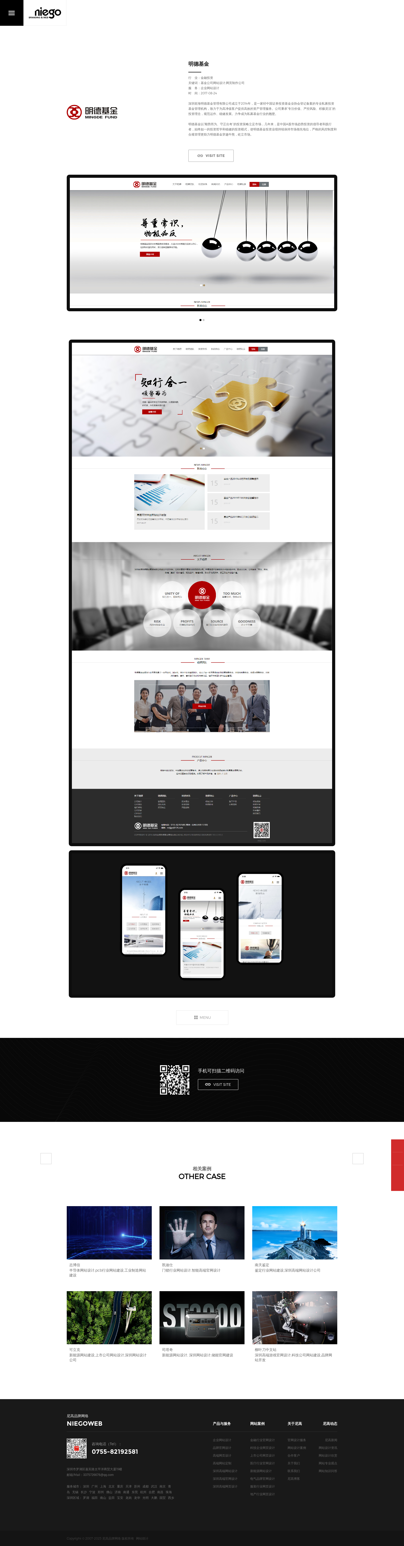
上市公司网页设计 (262, 1455)
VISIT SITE (215, 155)
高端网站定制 (222, 1463)
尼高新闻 (331, 1440)
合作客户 (294, 1455)
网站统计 (142, 1538)
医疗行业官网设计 (262, 1463)
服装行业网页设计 (262, 1486)
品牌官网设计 (222, 1447)
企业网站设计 (222, 1440)
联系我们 (294, 1471)
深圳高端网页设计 (225, 1486)
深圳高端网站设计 (225, 1471)
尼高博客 (294, 1478)
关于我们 (294, 1463)
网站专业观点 (328, 1463)
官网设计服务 (297, 1440)
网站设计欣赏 (328, 1455)
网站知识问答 (328, 1471)
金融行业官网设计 (262, 1440)
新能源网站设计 (261, 1471)
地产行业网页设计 (262, 1494)
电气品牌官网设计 (262, 1478)
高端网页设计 (222, 1455)
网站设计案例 (297, 1447)
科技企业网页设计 (262, 1447)
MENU (205, 1017)
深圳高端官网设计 (225, 1478)
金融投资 (207, 77)
